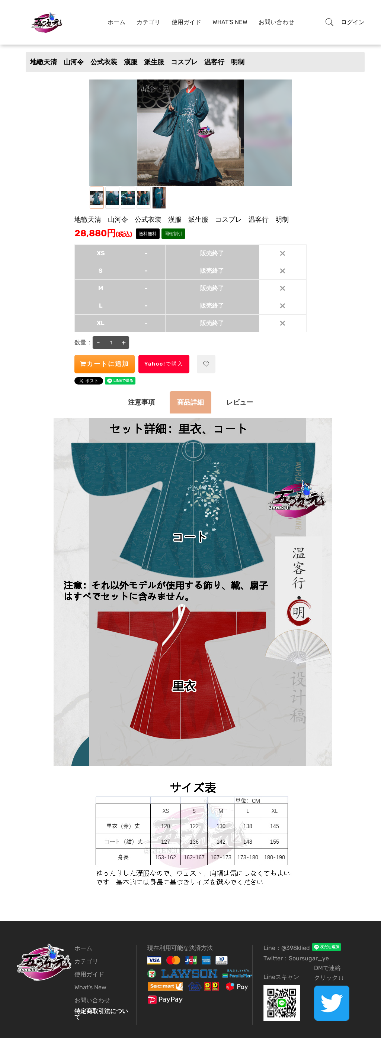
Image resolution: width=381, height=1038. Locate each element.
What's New (229, 22)
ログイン (353, 22)
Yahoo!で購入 (163, 364)
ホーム (116, 22)
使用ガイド (186, 22)
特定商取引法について (101, 1014)
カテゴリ (148, 22)
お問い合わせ (276, 22)
